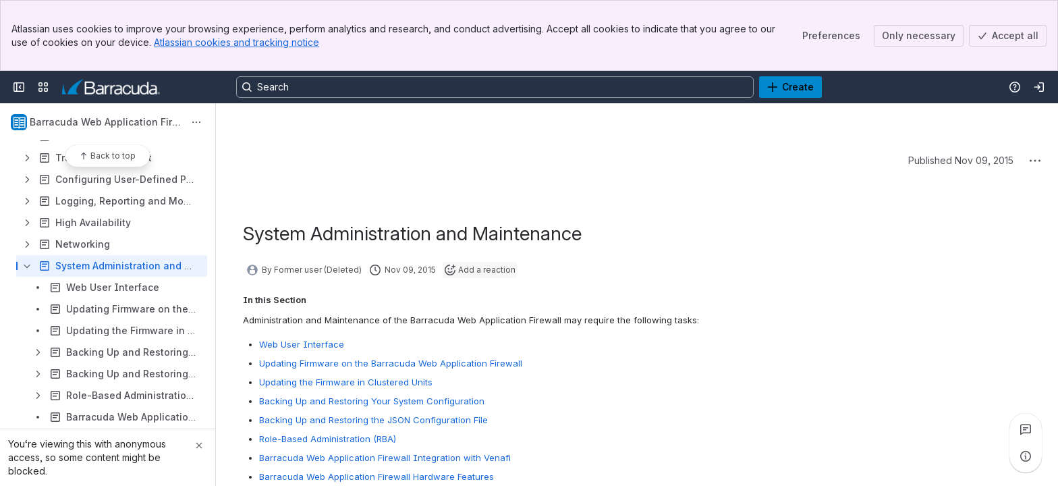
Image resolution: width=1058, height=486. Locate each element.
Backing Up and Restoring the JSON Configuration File (373, 419)
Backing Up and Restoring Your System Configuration (371, 401)
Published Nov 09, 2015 (960, 160)
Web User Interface (301, 344)
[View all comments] (1025, 429)
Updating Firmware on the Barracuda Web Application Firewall (390, 363)
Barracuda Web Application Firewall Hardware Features (376, 476)
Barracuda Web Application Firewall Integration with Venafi (385, 457)
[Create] (790, 87)
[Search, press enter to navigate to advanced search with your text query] (495, 87)
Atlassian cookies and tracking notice (236, 42)
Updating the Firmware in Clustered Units (346, 382)
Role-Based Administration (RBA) (327, 438)
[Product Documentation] (111, 87)
